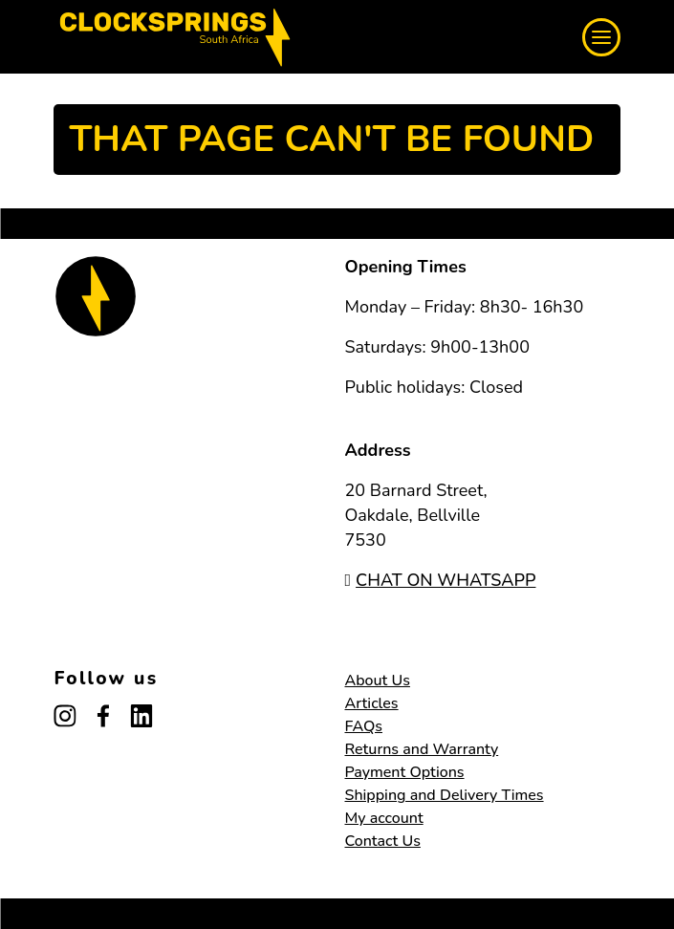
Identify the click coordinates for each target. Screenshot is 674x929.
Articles (372, 703)
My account (384, 818)
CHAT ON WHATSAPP (440, 580)
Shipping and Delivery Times (444, 795)
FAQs (364, 726)
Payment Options (405, 772)
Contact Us (383, 841)
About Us (377, 680)
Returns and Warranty (422, 749)
